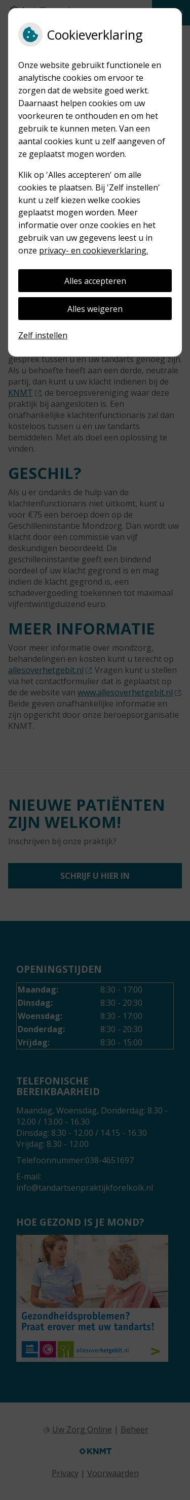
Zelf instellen (42, 335)
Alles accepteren (95, 280)
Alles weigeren (95, 308)
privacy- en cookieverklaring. (93, 250)
